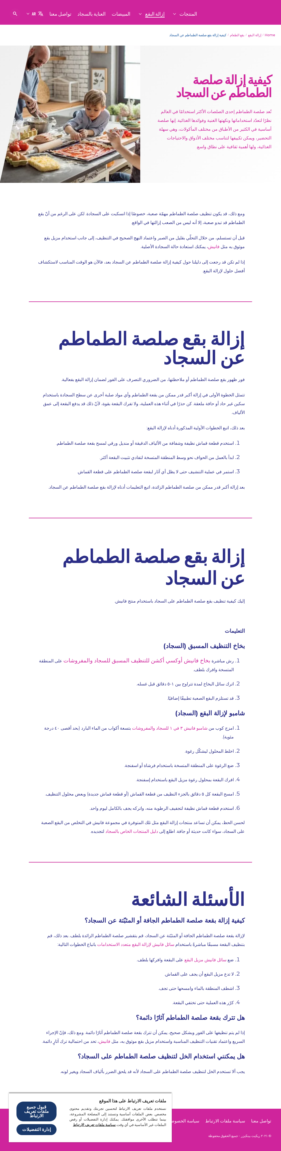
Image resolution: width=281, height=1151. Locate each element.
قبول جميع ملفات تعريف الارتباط (36, 1111)
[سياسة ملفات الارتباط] (225, 1121)
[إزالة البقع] (154, 14)
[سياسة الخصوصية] (183, 1121)
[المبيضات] (121, 14)
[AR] (35, 13)
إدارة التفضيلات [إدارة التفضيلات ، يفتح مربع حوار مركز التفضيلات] (36, 1129)
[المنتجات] (188, 14)
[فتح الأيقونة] (15, 13)
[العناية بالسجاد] (91, 14)
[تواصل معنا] (60, 14)
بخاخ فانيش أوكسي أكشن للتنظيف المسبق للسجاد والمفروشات (136, 660)
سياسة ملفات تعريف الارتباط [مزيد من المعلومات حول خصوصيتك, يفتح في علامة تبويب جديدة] (94, 1125)
